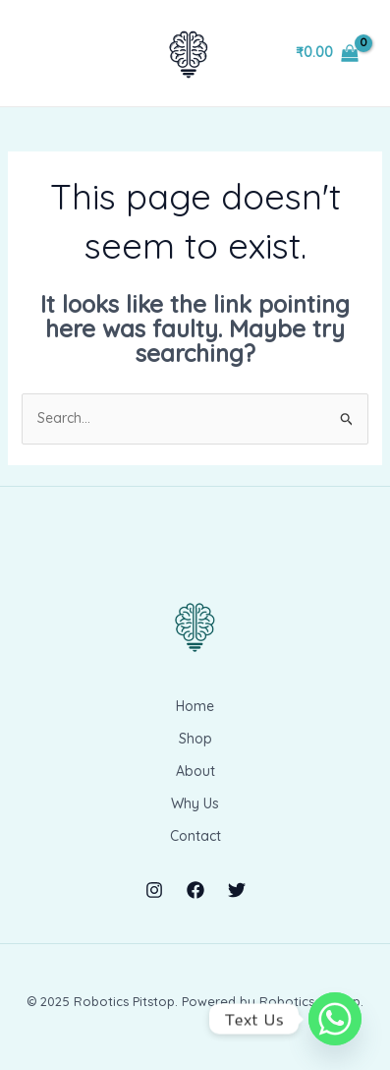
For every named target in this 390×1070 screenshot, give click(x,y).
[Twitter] (237, 890)
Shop (195, 738)
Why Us (195, 803)
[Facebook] (195, 890)
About (195, 771)
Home (195, 706)
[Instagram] (154, 890)
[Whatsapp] (335, 1018)
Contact (195, 836)
